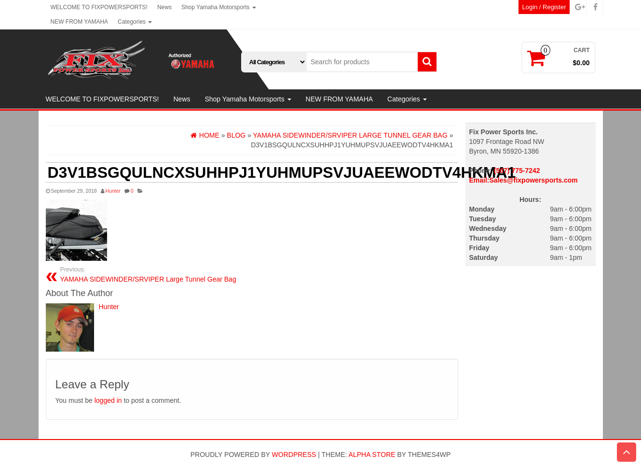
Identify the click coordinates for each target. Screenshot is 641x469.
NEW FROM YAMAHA (80, 21)
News (164, 7)
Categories (135, 21)
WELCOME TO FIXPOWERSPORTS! (99, 7)
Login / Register (544, 7)
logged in (108, 400)
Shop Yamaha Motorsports (218, 7)
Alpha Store (372, 454)
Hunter (113, 191)
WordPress (294, 454)
